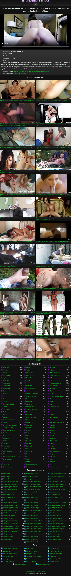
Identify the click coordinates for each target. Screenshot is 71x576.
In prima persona (31, 388)
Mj (50, 464)
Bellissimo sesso (55, 378)
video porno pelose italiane (11, 531)
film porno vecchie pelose (57, 489)
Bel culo (52, 370)
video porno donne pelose (33, 523)
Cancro (5, 391)
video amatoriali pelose (9, 500)
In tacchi (52, 462)
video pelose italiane (32, 518)
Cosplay (5, 443)
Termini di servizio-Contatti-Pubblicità (35, 571)
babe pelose (6, 473)
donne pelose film (8, 476)
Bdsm (4, 435)
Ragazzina (6, 367)
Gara (27, 456)
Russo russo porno (31, 464)
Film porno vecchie (31, 551)
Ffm (27, 448)
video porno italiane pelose (58, 526)
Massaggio (6, 417)
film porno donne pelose (33, 484)
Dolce (4, 462)
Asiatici (28, 459)
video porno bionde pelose (34, 521)
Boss (27, 420)
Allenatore (53, 430)
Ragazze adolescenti (9, 430)
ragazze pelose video (9, 497)
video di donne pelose (56, 500)
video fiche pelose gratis (33, 508)
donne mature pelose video (58, 473)
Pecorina (28, 404)
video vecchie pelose (32, 542)
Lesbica (5, 407)
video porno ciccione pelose (58, 521)
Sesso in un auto (8, 467)
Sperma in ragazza (31, 417)
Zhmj (51, 454)
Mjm (27, 438)
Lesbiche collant (54, 467)
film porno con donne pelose (34, 481)
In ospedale (6, 446)
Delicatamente (7, 409)
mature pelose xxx (55, 492)
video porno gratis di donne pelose (58, 523)
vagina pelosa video (32, 497)
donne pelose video (32, 476)
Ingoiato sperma (7, 378)
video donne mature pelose (58, 502)
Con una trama (54, 417)
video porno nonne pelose (33, 528)
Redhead (36, 71)
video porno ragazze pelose (11, 534)
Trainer (52, 443)
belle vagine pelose (32, 473)
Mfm (27, 435)
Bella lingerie (6, 388)
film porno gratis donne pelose (34, 487)
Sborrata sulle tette (31, 409)
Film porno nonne (8, 556)
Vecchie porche (54, 561)
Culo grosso (53, 386)
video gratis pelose (55, 510)
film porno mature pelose (10, 489)
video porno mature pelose (10, 528)
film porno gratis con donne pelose (58, 484)
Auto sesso (53, 456)
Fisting (52, 435)
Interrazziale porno (55, 383)
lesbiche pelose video (9, 492)
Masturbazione (30, 378)
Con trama (6, 464)
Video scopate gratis (56, 553)
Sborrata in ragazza (8, 404)
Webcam (52, 427)
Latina (28, 467)
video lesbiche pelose (56, 513)
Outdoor (5, 412)
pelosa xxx (29, 494)
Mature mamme (54, 375)
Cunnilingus (6, 386)
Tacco (51, 404)
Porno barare (53, 441)
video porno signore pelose (34, 534)
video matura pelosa (9, 515)
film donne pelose (55, 479)
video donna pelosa (32, 502)
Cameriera (6, 438)
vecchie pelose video (56, 497)
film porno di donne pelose (57, 481)
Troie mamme (30, 559)
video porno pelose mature (34, 531)
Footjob (28, 427)
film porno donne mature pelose (11, 484)
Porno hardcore (54, 399)
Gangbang (29, 386)
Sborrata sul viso (31, 396)
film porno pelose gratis (33, 489)
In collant (5, 422)
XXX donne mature (8, 561)
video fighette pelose (56, 508)
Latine (51, 393)
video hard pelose (31, 513)
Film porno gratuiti (55, 559)
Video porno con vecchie (10, 553)
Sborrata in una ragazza (57, 422)
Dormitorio (29, 446)
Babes (5, 441)
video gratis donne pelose (10, 510)
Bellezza (28, 367)
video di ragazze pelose (10, 502)
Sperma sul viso (54, 407)
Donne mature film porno (10, 548)
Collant (5, 448)
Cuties (28, 370)
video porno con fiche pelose (11, 523)
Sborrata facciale (31, 407)
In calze (28, 441)
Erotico (28, 462)
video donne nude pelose (10, 505)
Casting (5, 401)
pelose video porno (55, 494)
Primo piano (6, 380)
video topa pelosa (55, 536)
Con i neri (29, 399)
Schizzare (53, 438)
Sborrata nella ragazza (9, 456)
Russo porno (6, 383)
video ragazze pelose (56, 534)
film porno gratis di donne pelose (11, 487)
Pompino (5, 370)
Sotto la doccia (30, 433)
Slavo (28, 380)
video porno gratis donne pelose (11, 526)
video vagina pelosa (32, 539)
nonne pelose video (8, 494)
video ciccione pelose (32, 500)
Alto (27, 391)
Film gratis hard (30, 553)
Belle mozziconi (7, 459)
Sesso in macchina (8, 420)
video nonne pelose (55, 515)
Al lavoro (16, 71)
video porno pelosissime (57, 531)
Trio (48, 71)
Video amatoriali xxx (56, 551)
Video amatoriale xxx (44, 564)
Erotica (52, 391)
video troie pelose (8, 539)
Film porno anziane (20, 564)
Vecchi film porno (31, 561)
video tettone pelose (32, 536)
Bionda (5, 372)
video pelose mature (56, 518)
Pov (4, 396)
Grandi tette (29, 372)
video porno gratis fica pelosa (34, 526)
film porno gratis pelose (56, 487)
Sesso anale (43, 71)
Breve (51, 459)
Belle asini (29, 414)
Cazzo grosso (54, 433)
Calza (51, 380)
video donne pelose (20, 73)
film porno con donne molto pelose (11, 481)
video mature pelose (32, 515)
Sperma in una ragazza (9, 425)
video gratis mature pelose (34, 510)
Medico (52, 446)
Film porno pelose (36, 1)
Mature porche (7, 559)
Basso (4, 414)
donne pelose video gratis (57, 476)
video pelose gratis (8, 518)
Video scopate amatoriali (33, 556)
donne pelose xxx (31, 479)
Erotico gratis (7, 551)
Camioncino (29, 422)
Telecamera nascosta (56, 451)
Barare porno (53, 412)
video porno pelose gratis (57, 528)
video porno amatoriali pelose (11, 521)
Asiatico (52, 401)
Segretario (6, 433)
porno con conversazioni (57, 396)
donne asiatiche (7, 451)
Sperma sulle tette (8, 427)
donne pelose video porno (10, 479)
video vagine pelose (55, 539)
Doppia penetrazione (26, 71)
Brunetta (52, 367)
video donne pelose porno (10, 508)
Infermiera (29, 443)
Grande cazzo (30, 375)
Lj (50, 409)
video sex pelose (8, 536)
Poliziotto (29, 451)
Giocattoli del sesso (32, 393)
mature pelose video (32, 492)
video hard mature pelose (10, 513)
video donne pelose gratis (57, 505)
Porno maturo (30, 548)
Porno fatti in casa (55, 372)
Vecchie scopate (54, 548)
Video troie (53, 556)
